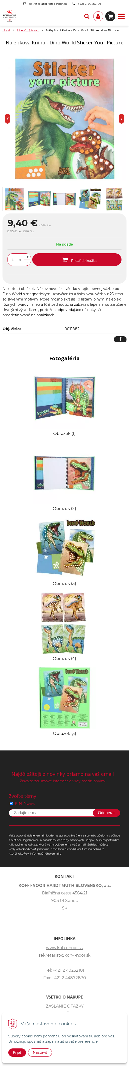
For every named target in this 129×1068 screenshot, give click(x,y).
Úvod (6, 30)
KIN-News (24, 803)
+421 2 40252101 (89, 4)
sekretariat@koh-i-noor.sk (48, 4)
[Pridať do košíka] (77, 259)
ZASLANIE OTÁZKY (65, 1006)
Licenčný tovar (28, 30)
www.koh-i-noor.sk (64, 947)
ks (19, 260)
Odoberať (106, 813)
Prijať (17, 1052)
